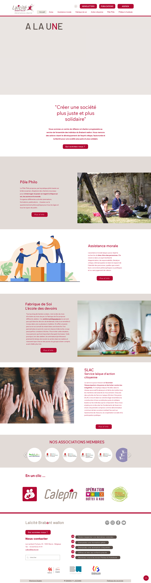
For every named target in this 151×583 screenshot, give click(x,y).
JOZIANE (77, 581)
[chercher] (42, 557)
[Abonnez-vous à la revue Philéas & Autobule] (97, 557)
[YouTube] (124, 522)
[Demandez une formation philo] (92, 542)
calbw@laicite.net (31, 550)
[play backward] (25, 455)
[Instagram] (112, 522)
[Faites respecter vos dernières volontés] (96, 537)
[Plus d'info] (40, 214)
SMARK (69, 581)
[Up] (146, 578)
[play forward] (129, 455)
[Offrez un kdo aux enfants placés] (92, 552)
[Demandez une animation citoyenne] (94, 547)
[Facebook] (118, 522)
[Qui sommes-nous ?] (75, 146)
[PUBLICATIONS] (107, 6)
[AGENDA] (126, 6)
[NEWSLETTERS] (88, 6)
